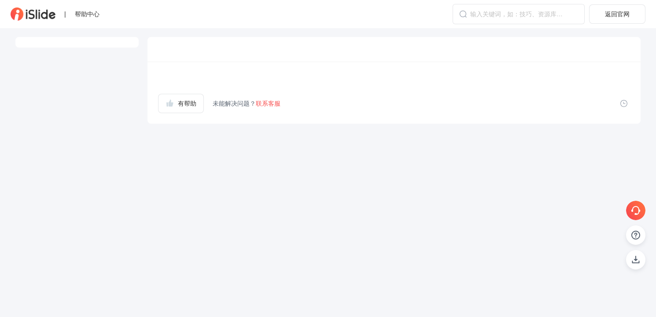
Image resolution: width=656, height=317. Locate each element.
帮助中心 (87, 14)
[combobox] (518, 14)
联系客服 (268, 103)
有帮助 (181, 103)
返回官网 (617, 14)
